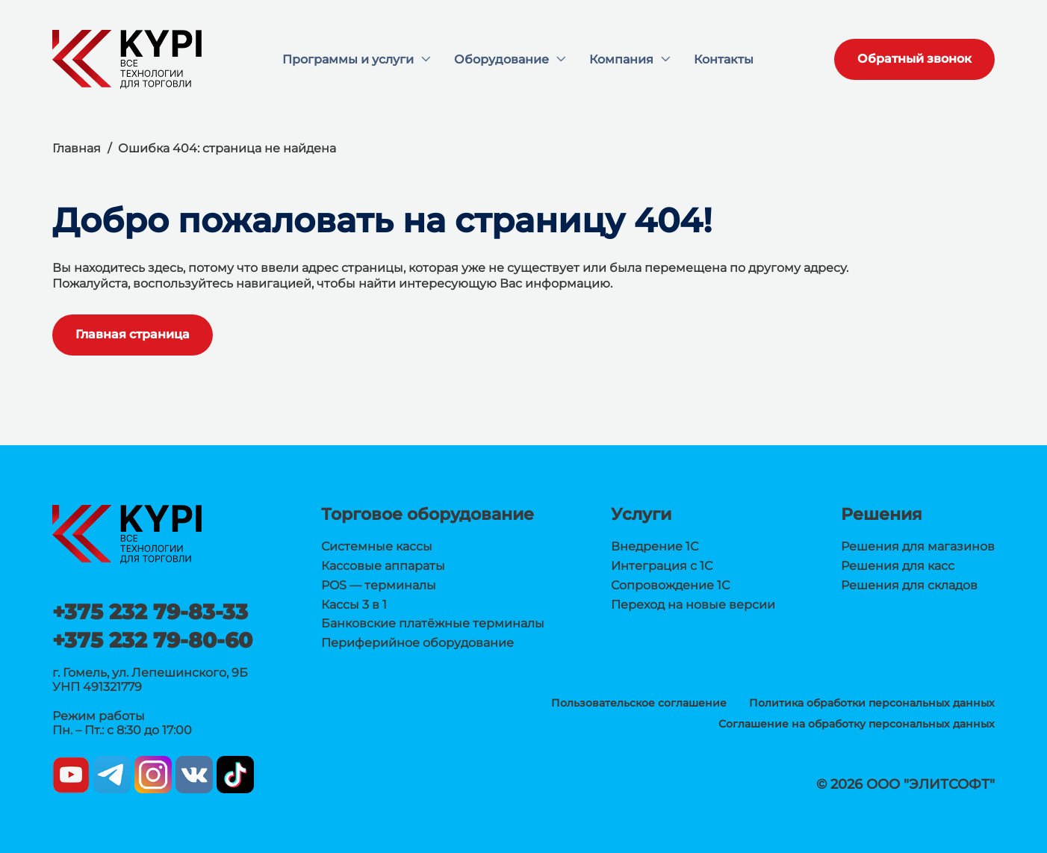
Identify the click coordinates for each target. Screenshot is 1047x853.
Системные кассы (376, 546)
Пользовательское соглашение (639, 703)
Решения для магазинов (918, 546)
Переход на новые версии (693, 605)
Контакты (724, 59)
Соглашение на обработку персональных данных (856, 724)
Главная (76, 148)
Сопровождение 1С (670, 585)
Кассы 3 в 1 (354, 605)
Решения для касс (897, 566)
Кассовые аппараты (383, 566)
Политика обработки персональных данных (872, 703)
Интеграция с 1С (661, 566)
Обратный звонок (914, 59)
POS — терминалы (378, 585)
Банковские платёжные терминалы (432, 623)
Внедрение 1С (654, 546)
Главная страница (132, 334)
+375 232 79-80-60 (152, 640)
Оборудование (501, 59)
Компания (621, 59)
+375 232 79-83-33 (150, 611)
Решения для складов (909, 585)
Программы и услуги (348, 59)
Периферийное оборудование (417, 643)
